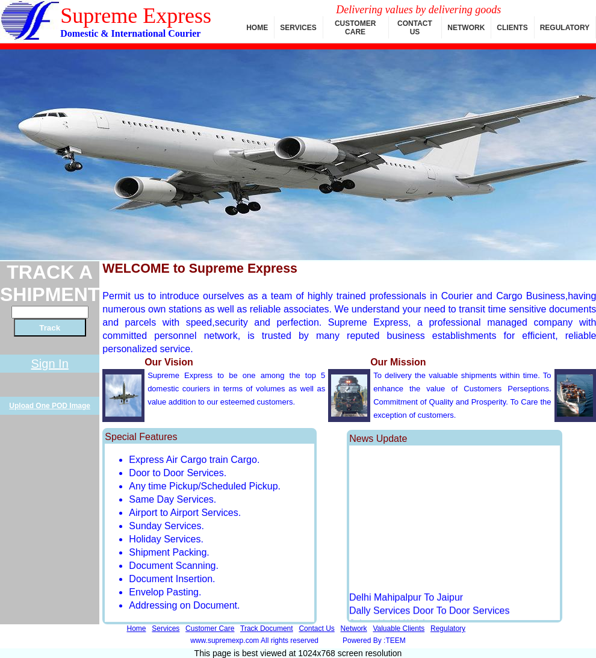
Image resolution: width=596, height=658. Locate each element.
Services (165, 628)
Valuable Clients (398, 628)
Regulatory (447, 628)
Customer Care (209, 628)
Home (136, 628)
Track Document (266, 628)
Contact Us (316, 628)
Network (354, 628)
